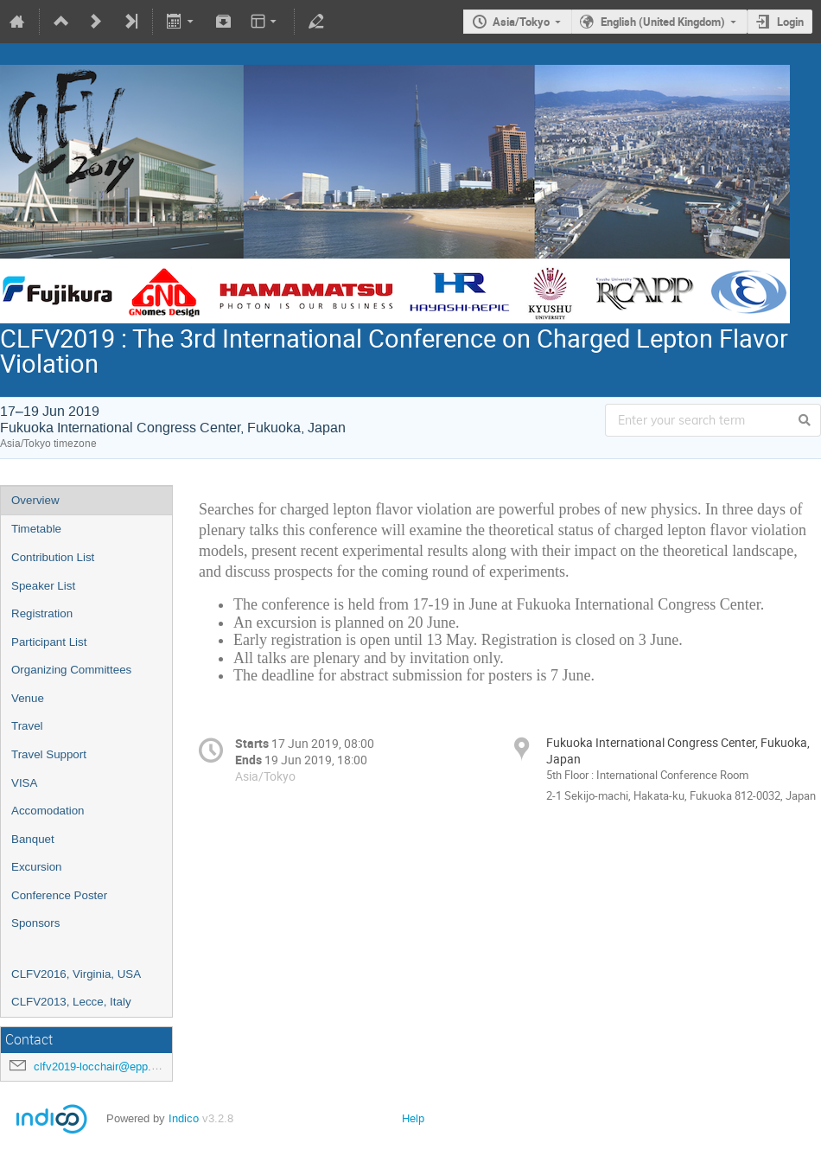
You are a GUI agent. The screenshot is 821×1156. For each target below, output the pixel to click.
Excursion (36, 866)
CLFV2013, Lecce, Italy (71, 1001)
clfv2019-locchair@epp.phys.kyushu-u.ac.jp (143, 1066)
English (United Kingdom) (663, 21)
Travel (27, 725)
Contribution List (52, 557)
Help (413, 1118)
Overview (35, 500)
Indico (184, 1118)
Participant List (48, 641)
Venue (27, 698)
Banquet (32, 839)
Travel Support (48, 754)
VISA (24, 782)
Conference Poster (59, 895)
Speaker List (43, 585)
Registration (42, 613)
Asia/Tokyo (521, 21)
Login (790, 21)
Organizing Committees (71, 669)
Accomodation (47, 810)
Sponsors (35, 922)
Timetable (36, 528)
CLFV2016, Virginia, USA (76, 974)
